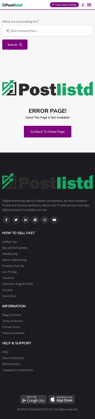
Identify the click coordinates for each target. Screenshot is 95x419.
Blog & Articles (11, 315)
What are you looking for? (20, 21)
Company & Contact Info (17, 370)
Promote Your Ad (13, 265)
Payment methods (13, 333)
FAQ (5, 352)
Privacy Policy (11, 327)
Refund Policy (11, 364)
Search (15, 44)
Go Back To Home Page (47, 131)
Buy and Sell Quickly (14, 247)
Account (7, 289)
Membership (10, 253)
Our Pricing (9, 271)
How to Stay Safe (13, 358)
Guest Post (9, 296)
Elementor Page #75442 (17, 283)
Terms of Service (12, 321)
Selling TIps (9, 241)
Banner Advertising (14, 259)
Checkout (8, 277)
